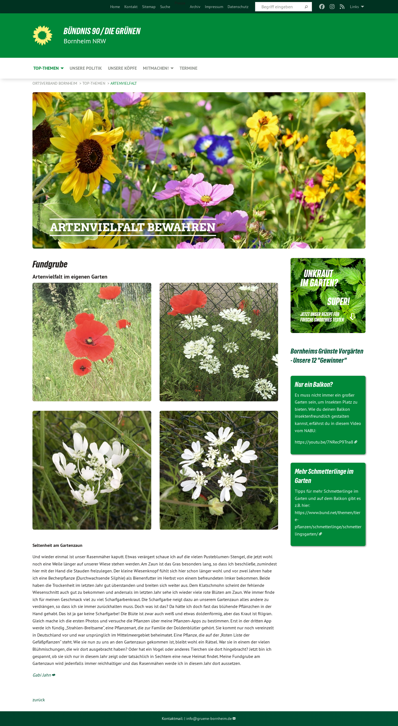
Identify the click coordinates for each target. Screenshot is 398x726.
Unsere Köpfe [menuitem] (122, 68)
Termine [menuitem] (188, 68)
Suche (165, 6)
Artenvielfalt (123, 83)
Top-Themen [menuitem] (46, 68)
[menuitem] (115, 6)
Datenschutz (238, 6)
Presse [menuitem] (180, 3)
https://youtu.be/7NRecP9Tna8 (324, 442)
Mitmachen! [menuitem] (156, 68)
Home (115, 6)
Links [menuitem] (354, 6)
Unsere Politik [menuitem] (86, 68)
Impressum (214, 6)
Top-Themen (94, 83)
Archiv (195, 6)
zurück (38, 699)
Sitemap (149, 6)
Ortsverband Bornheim (55, 83)
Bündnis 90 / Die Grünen (102, 31)
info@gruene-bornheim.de (209, 718)
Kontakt (131, 6)
